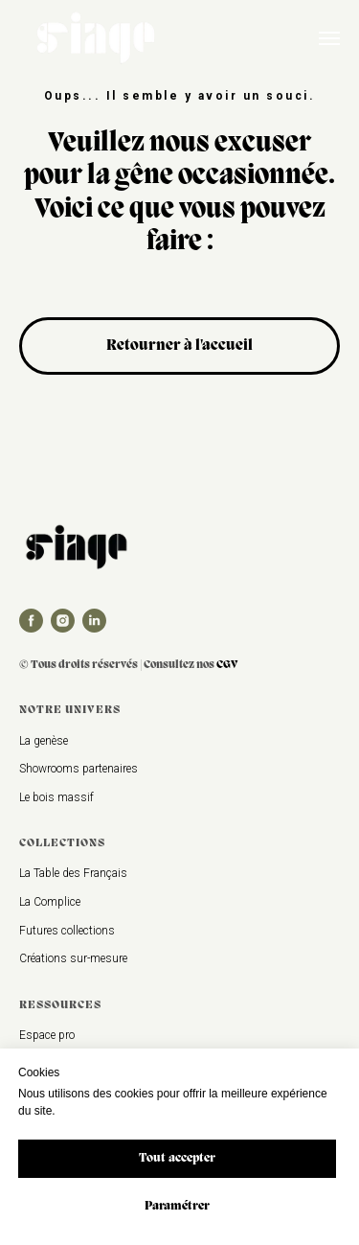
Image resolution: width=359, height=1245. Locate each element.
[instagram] (63, 621)
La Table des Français (73, 873)
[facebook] (31, 621)
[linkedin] (94, 621)
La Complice (49, 902)
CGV (227, 665)
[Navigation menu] (329, 38)
